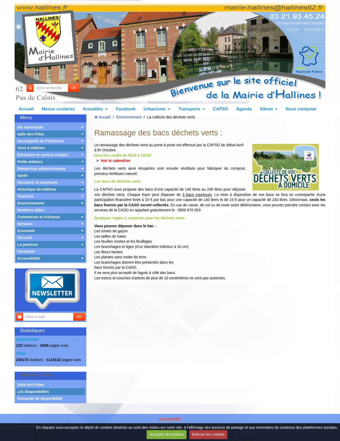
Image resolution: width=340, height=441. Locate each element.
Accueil (26, 109)
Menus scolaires (58, 109)
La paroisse (27, 244)
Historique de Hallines (36, 189)
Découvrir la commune (37, 182)
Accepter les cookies (167, 434)
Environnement (30, 203)
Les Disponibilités (33, 391)
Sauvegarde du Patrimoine (40, 141)
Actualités (93, 109)
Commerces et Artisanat (38, 217)
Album (266, 109)
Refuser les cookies (208, 434)
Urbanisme (155, 109)
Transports (189, 109)
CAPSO (220, 109)
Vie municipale (30, 127)
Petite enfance (29, 162)
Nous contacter (301, 109)
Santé (22, 175)
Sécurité (24, 238)
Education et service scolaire (43, 155)
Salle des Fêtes (30, 134)
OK (73, 88)
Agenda (244, 109)
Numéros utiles (30, 210)
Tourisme (25, 196)
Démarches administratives (41, 168)
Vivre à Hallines (31, 148)
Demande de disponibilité (39, 398)
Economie (26, 231)
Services (25, 224)
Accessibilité (28, 258)
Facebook (126, 109)
